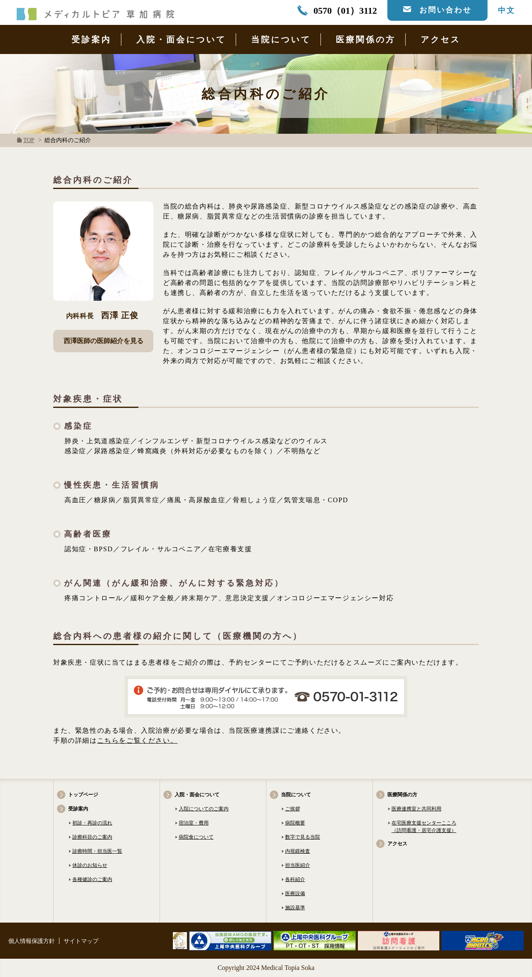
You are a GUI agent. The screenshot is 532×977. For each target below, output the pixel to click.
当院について (281, 39)
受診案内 (91, 39)
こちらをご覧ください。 (137, 740)
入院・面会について (181, 39)
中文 (506, 10)
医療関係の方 (366, 39)
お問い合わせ (445, 10)
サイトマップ (81, 941)
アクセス (441, 39)
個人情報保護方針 (31, 941)
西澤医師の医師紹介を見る (103, 340)
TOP (28, 140)
